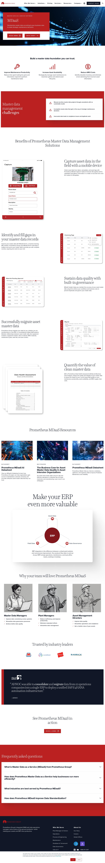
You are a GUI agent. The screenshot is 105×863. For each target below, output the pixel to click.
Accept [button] (73, 859)
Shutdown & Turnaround (60, 843)
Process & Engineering (60, 837)
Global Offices (78, 837)
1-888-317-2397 (84, 850)
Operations (56, 834)
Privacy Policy (58, 856)
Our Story (77, 831)
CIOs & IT (56, 850)
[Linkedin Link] (74, 850)
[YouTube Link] (78, 850)
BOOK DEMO (13, 35)
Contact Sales (93, 3)
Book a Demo (51, 731)
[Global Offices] (84, 3)
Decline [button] (79, 859)
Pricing (49, 3)
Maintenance (57, 840)
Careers (76, 834)
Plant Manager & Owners (60, 831)
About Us (77, 827)
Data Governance (58, 846)
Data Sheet (30, 35)
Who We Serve (58, 827)
